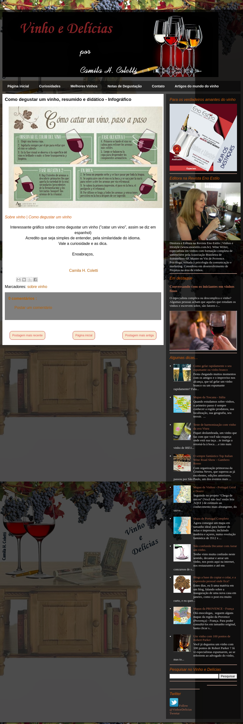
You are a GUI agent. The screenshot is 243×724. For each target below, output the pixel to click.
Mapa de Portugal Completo (211, 518)
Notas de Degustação (125, 86)
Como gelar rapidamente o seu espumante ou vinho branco (212, 368)
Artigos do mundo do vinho (197, 86)
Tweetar (175, 713)
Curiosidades (49, 86)
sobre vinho (37, 287)
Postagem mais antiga (139, 335)
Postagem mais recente (27, 335)
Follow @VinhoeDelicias (181, 707)
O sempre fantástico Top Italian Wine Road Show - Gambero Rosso (212, 459)
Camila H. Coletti (83, 270)
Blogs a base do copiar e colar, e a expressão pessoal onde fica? (214, 579)
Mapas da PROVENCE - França (213, 608)
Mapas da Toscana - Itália (209, 397)
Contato (158, 86)
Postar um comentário (33, 308)
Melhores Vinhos (83, 86)
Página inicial (18, 86)
